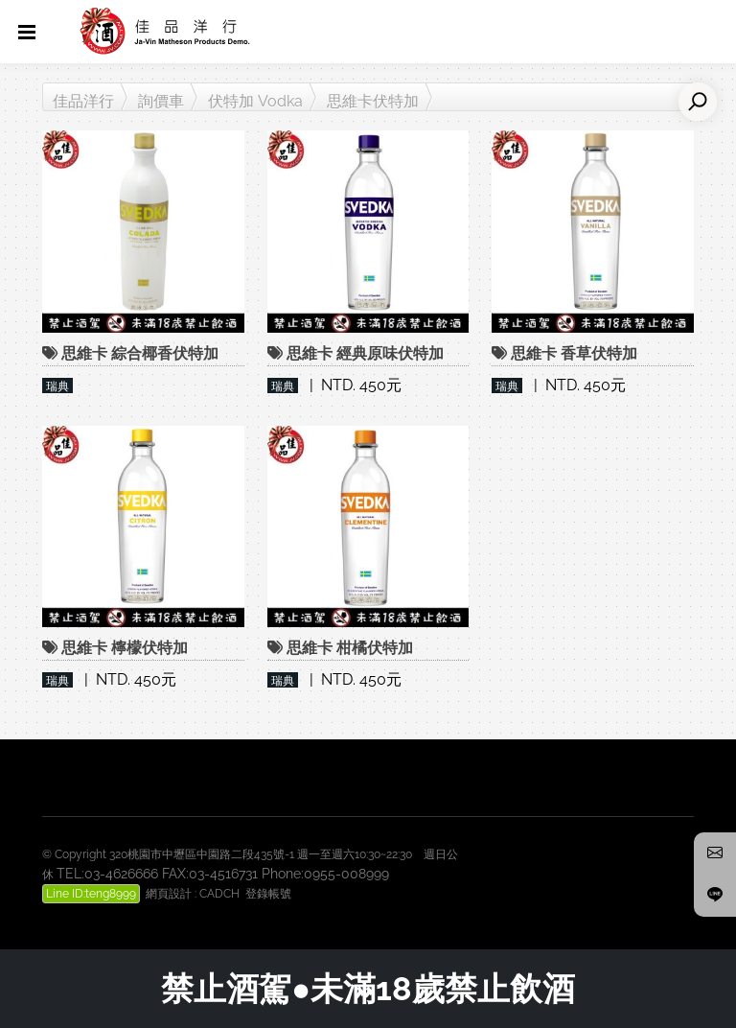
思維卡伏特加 (373, 101)
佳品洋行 (83, 101)
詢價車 (161, 101)
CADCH (219, 893)
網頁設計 (169, 893)
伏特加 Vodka (255, 101)
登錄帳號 (268, 893)
